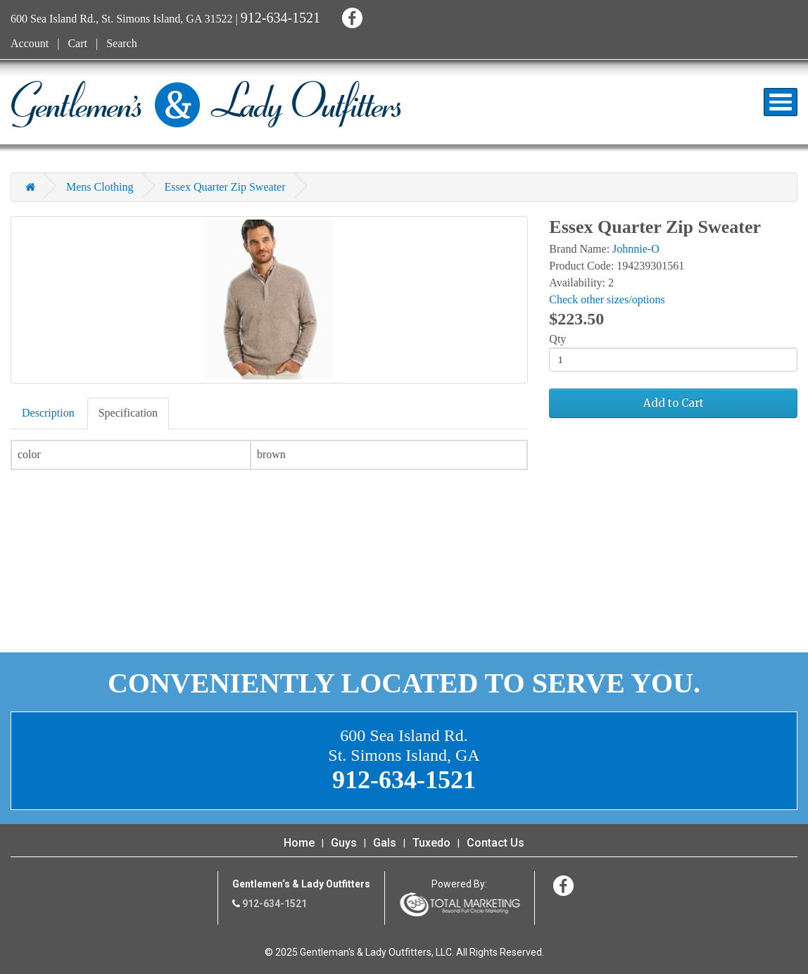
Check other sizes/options (606, 299)
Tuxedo (431, 842)
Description (48, 413)
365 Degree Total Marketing (459, 904)
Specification (128, 413)
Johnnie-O (635, 249)
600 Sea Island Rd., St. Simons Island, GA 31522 (122, 19)
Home (299, 842)
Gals (384, 842)
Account (30, 43)
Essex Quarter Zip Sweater (225, 187)
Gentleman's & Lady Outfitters (206, 104)
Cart (77, 43)
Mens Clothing (100, 187)
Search (121, 43)
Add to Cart (673, 403)
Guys (344, 842)
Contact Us (495, 842)
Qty (557, 339)
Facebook (350, 16)
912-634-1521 (280, 17)
